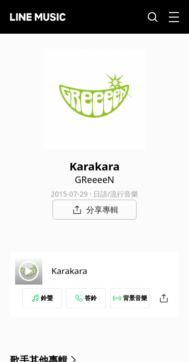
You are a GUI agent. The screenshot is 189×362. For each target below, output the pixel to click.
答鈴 (86, 298)
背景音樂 (130, 298)
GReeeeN (94, 179)
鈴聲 (42, 298)
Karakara (69, 271)
